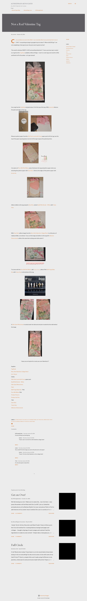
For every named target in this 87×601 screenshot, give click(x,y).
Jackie (16, 448)
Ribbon (67, 59)
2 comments (18, 563)
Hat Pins (68, 50)
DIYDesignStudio (38, 10)
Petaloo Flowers (69, 57)
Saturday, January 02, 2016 (29, 433)
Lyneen (20, 437)
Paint (67, 55)
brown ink (51, 107)
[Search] (70, 3)
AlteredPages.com (27, 10)
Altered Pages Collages (70, 46)
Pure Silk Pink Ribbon (23, 168)
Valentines (68, 62)
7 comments (18, 536)
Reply (16, 444)
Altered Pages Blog (15, 10)
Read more (51, 513)
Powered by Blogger (43, 595)
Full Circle (17, 545)
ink (66, 52)
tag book (68, 61)
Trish (16, 460)
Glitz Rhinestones (69, 48)
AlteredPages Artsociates (22, 4)
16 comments (18, 513)
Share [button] (67, 39)
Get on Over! (18, 495)
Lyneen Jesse (68, 53)
